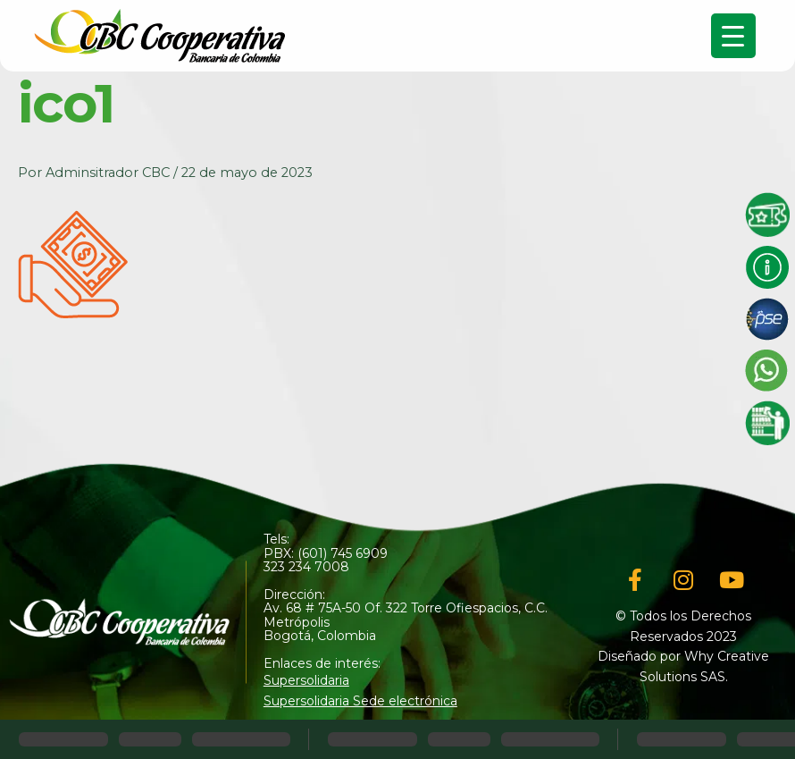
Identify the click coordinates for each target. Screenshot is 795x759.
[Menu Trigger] (733, 35)
